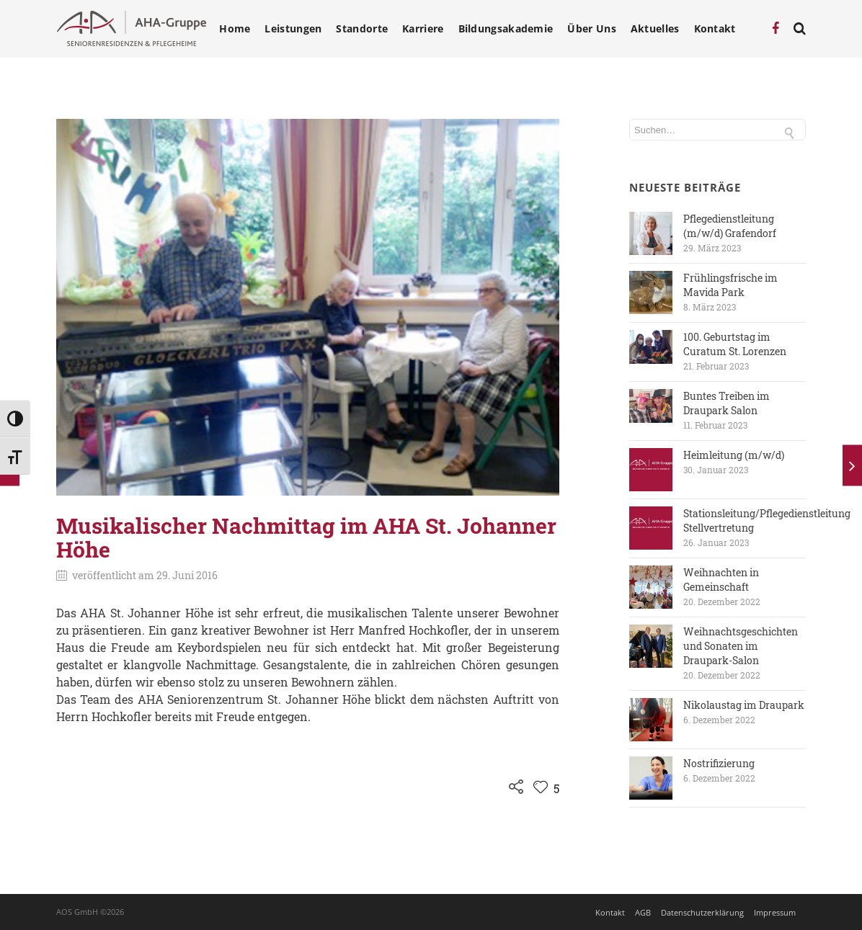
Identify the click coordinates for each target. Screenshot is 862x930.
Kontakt (715, 29)
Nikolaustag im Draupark (743, 705)
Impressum (775, 912)
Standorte (362, 29)
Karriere (422, 29)
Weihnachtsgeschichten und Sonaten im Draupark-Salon (740, 646)
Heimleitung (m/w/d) (733, 455)
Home (234, 29)
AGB (643, 912)
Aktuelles (655, 29)
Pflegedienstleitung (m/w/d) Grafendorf (729, 226)
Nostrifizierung (719, 763)
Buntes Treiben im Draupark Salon (726, 403)
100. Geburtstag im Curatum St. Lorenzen (734, 344)
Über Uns (591, 29)
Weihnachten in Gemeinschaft (721, 579)
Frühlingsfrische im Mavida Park (730, 285)
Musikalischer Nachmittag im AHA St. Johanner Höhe (306, 537)
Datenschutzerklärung (702, 912)
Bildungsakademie (506, 29)
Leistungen (293, 29)
